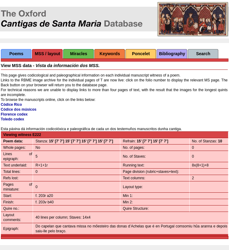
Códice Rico (11, 104)
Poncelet (141, 53)
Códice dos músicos (19, 109)
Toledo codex (12, 119)
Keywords (110, 53)
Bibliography (172, 53)
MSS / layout (47, 53)
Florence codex (14, 114)
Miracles (78, 53)
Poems (16, 53)
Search (203, 53)
